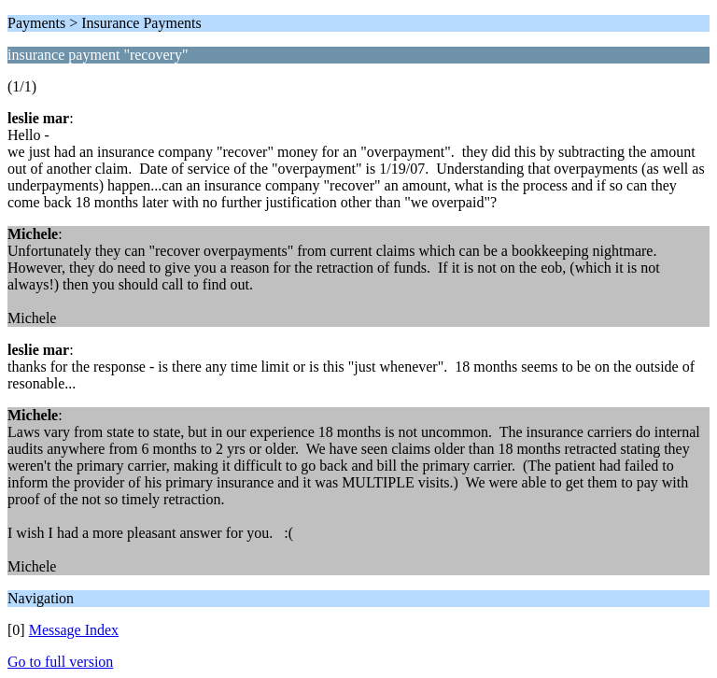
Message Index (74, 630)
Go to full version (60, 662)
